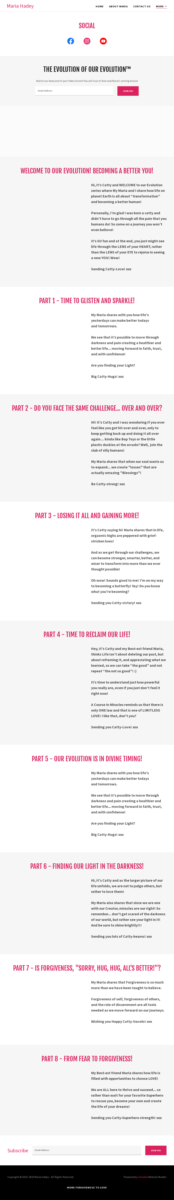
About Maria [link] (118, 6)
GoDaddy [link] (142, 1177)
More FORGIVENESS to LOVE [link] (87, 1187)
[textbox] (74, 91)
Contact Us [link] (142, 6)
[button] (161, 6)
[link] (20, 6)
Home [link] (100, 6)
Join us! (128, 91)
